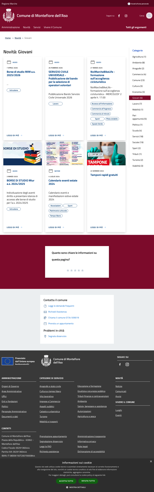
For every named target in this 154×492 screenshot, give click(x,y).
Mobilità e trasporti (49, 421)
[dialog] (77, 475)
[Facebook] (117, 15)
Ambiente (82, 401)
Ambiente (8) (138, 62)
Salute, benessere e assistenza (92, 406)
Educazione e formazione (89, 386)
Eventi (119, 415)
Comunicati (121, 391)
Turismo (43, 416)
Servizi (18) (137, 136)
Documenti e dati (10, 416)
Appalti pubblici (47, 406)
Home (8, 38)
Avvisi (12, 62)
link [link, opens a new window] (103, 475)
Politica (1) (137, 124)
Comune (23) (138, 80)
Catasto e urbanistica (50, 411)
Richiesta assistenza (49, 451)
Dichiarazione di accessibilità (91, 451)
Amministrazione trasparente (92, 436)
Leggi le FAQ (45, 446)
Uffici (4, 396)
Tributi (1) (137, 154)
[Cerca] (149, 15)
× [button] (151, 462)
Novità (18, 38)
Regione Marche (9, 3)
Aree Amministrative (12, 391)
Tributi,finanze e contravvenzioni (93, 396)
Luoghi (119, 410)
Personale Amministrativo (14, 411)
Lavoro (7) (137, 103)
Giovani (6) (137, 97)
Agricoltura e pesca (87, 416)
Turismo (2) (137, 160)
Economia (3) (138, 92)
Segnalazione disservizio (51, 441)
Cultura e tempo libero (50, 391)
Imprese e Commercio (50, 401)
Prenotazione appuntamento (53, 436)
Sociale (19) (137, 142)
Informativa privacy (87, 441)
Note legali (83, 446)
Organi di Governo (10, 386)
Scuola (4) (137, 130)
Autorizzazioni (84, 411)
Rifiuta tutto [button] (88, 481)
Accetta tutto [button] (66, 481)
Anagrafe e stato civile (50, 386)
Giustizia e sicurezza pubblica (91, 391)
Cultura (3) (137, 86)
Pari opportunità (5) (139, 117)
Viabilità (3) (137, 165)
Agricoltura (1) (139, 56)
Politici (5, 406)
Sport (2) (136, 148)
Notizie (54, 171)
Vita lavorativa (46, 396)
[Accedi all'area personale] (138, 3)
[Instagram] (124, 15)
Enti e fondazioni (10, 401)
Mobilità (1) (137, 109)
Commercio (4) (139, 74)
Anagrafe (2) (138, 68)
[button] (77, 487)
